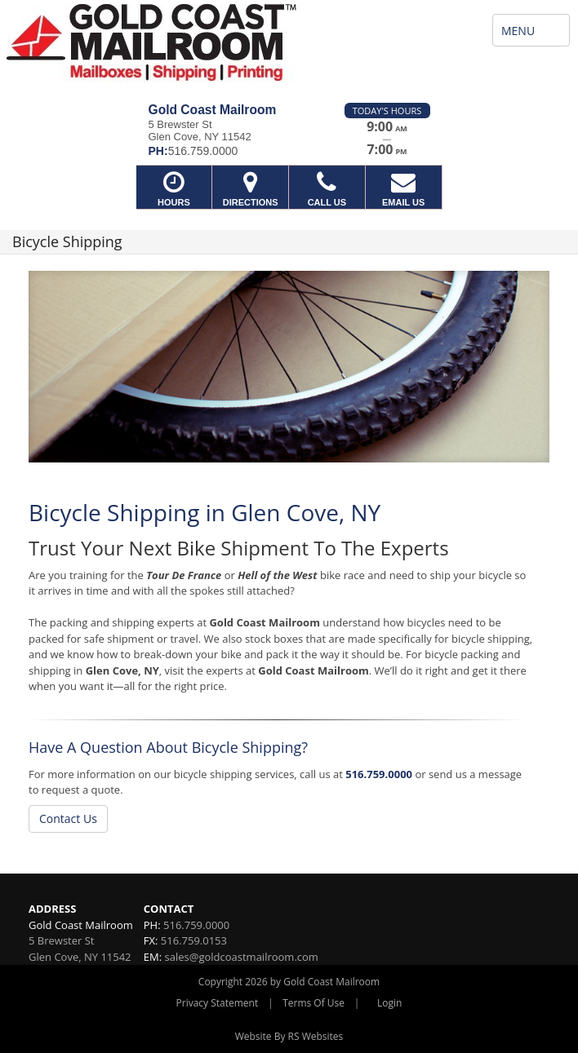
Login (389, 1003)
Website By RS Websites (289, 1036)
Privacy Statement (217, 1003)
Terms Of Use (313, 1003)
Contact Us (68, 818)
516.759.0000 (378, 774)
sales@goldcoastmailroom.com (241, 956)
